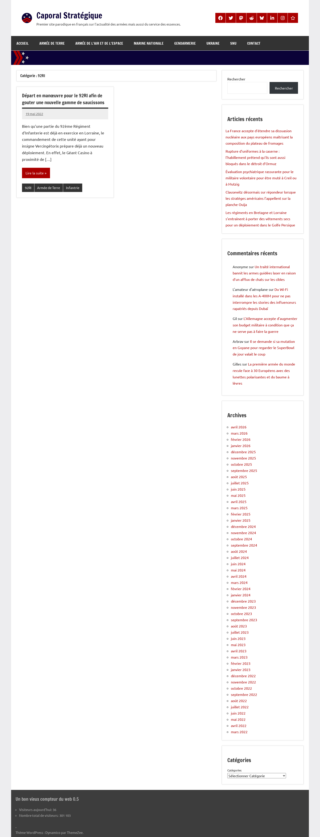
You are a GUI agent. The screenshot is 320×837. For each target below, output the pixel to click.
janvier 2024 (240, 595)
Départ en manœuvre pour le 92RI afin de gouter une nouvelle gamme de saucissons (64, 99)
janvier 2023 (240, 669)
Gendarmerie (185, 43)
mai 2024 (238, 570)
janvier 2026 (240, 445)
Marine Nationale (149, 43)
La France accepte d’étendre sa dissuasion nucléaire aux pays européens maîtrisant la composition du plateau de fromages (259, 136)
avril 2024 (238, 576)
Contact (253, 43)
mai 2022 (238, 719)
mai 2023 (238, 644)
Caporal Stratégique (73, 15)
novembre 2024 (243, 532)
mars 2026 (239, 433)
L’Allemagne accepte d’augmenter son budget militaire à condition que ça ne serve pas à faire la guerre (265, 325)
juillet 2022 (240, 707)
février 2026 (240, 439)
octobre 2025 (241, 464)
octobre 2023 (241, 613)
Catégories (234, 770)
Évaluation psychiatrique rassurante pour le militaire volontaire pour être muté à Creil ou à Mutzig (261, 177)
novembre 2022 (243, 682)
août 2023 (239, 626)
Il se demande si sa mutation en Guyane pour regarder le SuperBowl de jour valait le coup (264, 347)
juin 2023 (238, 638)
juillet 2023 (240, 632)
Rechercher (236, 79)
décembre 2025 (243, 451)
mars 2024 (239, 582)
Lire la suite (35, 173)
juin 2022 (238, 713)
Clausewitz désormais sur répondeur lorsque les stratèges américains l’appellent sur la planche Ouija (261, 198)
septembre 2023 (244, 619)
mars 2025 (239, 507)
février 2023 (240, 663)
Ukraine (213, 43)
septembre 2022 (244, 694)
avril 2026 (238, 427)
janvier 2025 (240, 520)
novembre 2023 (243, 607)
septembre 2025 (244, 470)
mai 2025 (238, 495)
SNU (233, 43)
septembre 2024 (244, 545)
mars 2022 (239, 731)
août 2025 (239, 476)
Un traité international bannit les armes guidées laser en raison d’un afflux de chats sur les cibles (264, 273)
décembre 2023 (243, 601)
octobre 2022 (241, 688)
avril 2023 (238, 651)
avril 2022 (238, 725)
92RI (28, 188)
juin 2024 (238, 563)
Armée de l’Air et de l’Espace (99, 43)
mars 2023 (239, 657)
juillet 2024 (240, 557)
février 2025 (240, 514)
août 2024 (239, 551)
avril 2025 (238, 501)
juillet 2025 (240, 483)
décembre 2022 (243, 675)
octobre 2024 (241, 539)
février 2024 (240, 588)
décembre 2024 (243, 526)
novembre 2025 (243, 458)
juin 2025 (238, 489)
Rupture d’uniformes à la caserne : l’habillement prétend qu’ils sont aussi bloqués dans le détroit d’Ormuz (255, 157)
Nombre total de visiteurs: (39, 815)
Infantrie (72, 188)
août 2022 (239, 700)
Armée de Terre (52, 43)
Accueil (22, 43)
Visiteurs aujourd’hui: (36, 809)
